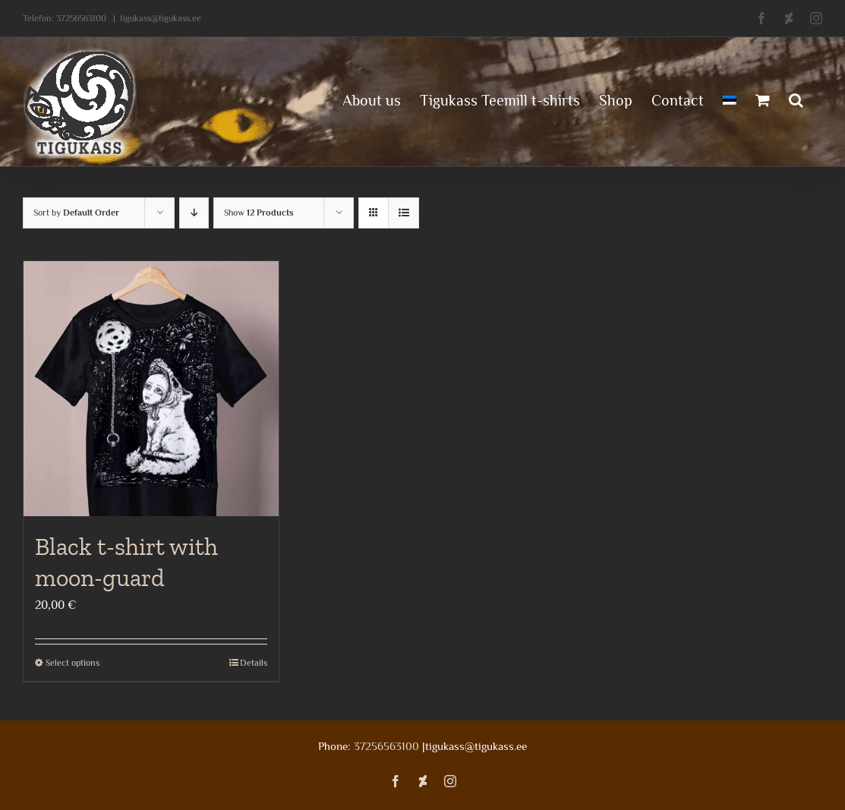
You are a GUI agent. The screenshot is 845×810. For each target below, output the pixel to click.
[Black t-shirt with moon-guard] (151, 388)
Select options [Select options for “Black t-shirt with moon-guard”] (72, 662)
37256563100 (81, 18)
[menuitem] (729, 98)
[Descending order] (194, 213)
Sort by (76, 212)
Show (259, 212)
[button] (796, 98)
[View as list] (403, 213)
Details (253, 662)
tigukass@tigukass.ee (160, 18)
